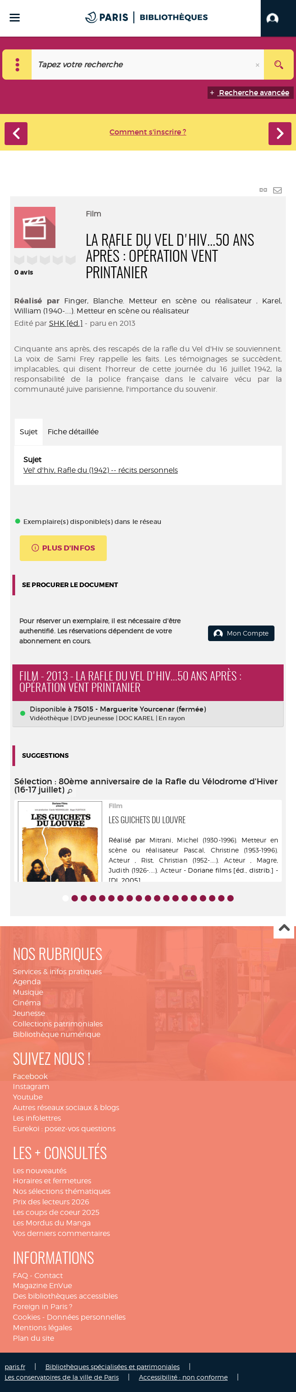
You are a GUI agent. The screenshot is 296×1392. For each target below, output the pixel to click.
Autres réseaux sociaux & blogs (66, 1107)
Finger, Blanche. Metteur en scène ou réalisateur (158, 301)
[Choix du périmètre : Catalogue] (17, 64)
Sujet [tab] (29, 431)
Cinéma (27, 1002)
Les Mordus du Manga (52, 1223)
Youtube (28, 1097)
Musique (28, 992)
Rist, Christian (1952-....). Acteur (193, 860)
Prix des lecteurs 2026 (51, 1202)
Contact (48, 1275)
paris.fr (15, 1366)
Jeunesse (29, 1013)
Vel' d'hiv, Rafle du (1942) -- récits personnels (100, 470)
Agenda (27, 981)
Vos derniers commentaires (61, 1233)
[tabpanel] (148, 465)
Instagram (31, 1086)
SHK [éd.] (66, 323)
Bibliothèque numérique (56, 1034)
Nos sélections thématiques (61, 1191)
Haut (284, 929)
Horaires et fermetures (52, 1180)
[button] (278, 18)
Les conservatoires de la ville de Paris (62, 1377)
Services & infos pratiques (57, 971)
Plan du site (33, 1338)
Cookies (26, 1317)
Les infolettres (37, 1118)
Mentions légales (42, 1327)
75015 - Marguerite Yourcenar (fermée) (140, 709)
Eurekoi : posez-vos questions (64, 1128)
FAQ (20, 1275)
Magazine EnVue (42, 1285)
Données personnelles (86, 1317)
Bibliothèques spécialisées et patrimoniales (112, 1366)
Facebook (30, 1076)
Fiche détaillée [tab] (73, 431)
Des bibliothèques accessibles (65, 1296)
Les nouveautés (39, 1170)
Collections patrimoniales (58, 1024)
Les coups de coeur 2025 (56, 1212)
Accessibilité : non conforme (183, 1377)
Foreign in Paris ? (42, 1306)
